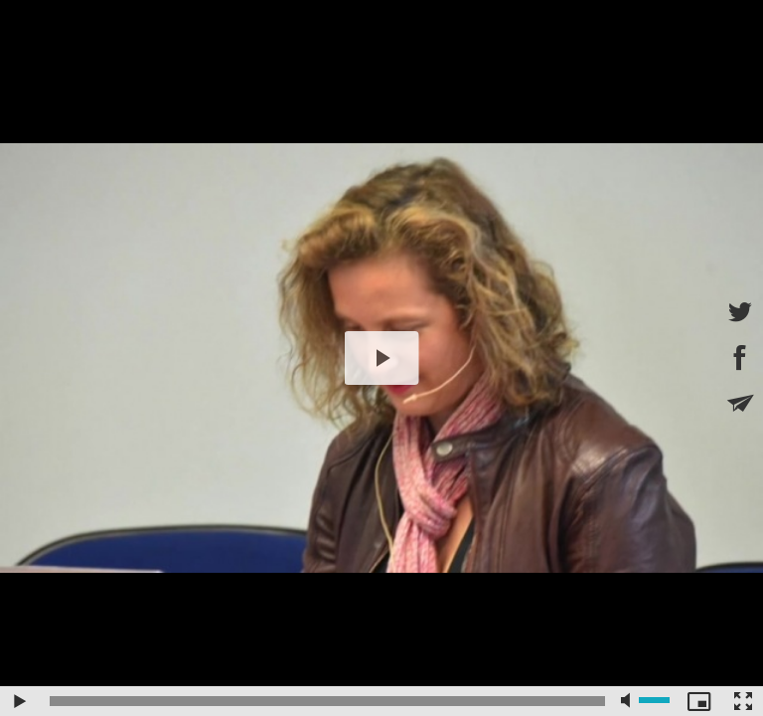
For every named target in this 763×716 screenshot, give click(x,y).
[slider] (327, 701)
